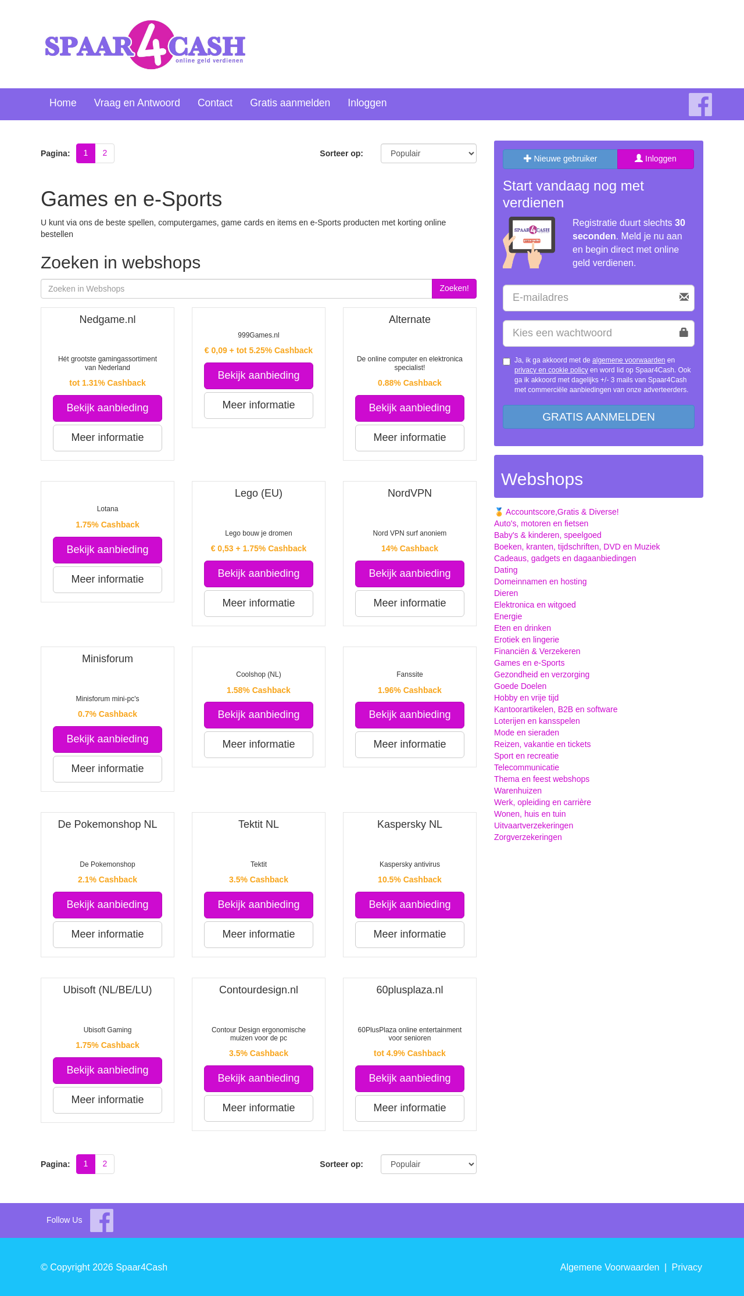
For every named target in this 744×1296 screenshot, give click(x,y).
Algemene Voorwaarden (610, 1267)
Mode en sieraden (526, 732)
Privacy (687, 1267)
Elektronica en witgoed (535, 604)
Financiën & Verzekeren (537, 651)
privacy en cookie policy (551, 370)
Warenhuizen (518, 790)
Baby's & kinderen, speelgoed (548, 535)
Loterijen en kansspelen (537, 721)
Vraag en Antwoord (137, 103)
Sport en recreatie (526, 755)
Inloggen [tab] (656, 158)
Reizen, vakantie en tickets (542, 744)
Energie (508, 616)
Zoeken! (454, 288)
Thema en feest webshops (541, 779)
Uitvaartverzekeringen (533, 825)
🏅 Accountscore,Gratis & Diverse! (556, 511)
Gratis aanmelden (290, 103)
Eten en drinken (522, 628)
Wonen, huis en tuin (530, 813)
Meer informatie (107, 437)
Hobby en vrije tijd (526, 697)
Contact (215, 103)
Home (63, 103)
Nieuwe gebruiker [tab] (561, 158)
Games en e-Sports (529, 662)
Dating (505, 570)
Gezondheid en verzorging (541, 674)
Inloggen (367, 103)
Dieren (506, 593)
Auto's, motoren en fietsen (541, 523)
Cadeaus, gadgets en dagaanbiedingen (565, 558)
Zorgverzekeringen (528, 837)
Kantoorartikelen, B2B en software (555, 709)
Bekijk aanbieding (107, 408)
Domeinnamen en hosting (540, 581)
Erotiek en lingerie (526, 639)
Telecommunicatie (526, 767)
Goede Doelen (520, 686)
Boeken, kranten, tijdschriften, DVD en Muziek (577, 546)
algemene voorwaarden (628, 360)
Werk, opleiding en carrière (542, 802)
